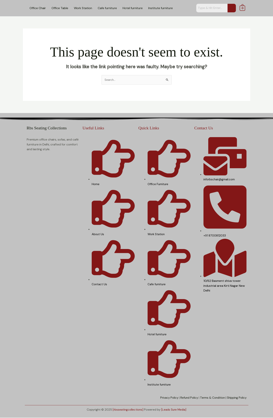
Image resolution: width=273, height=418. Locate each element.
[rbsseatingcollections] (127, 410)
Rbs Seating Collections (47, 128)
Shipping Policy (236, 398)
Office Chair (38, 8)
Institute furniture (160, 8)
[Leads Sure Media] (174, 410)
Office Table (60, 8)
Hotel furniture (133, 8)
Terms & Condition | (211, 398)
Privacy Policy (165, 398)
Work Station (83, 8)
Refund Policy (186, 398)
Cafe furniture (107, 8)
